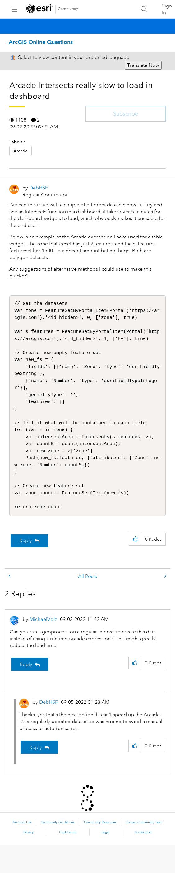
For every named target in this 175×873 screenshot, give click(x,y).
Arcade (20, 151)
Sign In (167, 9)
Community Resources (100, 850)
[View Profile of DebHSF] (38, 188)
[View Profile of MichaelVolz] (43, 647)
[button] (135, 567)
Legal (105, 860)
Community (68, 9)
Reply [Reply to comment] (26, 692)
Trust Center (68, 860)
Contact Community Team (144, 850)
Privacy (28, 860)
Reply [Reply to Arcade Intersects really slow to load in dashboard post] (25, 568)
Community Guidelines (57, 850)
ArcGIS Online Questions (41, 42)
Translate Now (143, 65)
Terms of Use (21, 850)
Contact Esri (143, 860)
